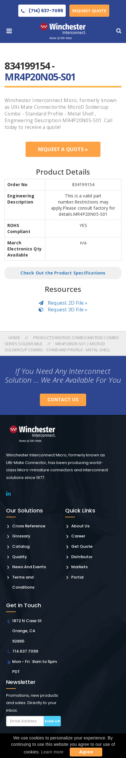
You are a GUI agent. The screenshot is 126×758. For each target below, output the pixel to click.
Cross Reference (28, 526)
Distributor (82, 557)
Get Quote (82, 546)
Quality (19, 557)
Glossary (21, 536)
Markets (79, 567)
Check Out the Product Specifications (62, 273)
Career (78, 536)
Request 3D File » (63, 309)
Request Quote (89, 10)
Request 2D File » (63, 302)
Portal (77, 577)
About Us (80, 526)
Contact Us (63, 399)
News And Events (29, 567)
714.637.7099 (25, 651)
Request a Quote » (63, 149)
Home (15, 337)
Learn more (52, 751)
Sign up (52, 721)
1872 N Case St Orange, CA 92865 (27, 631)
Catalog (21, 546)
